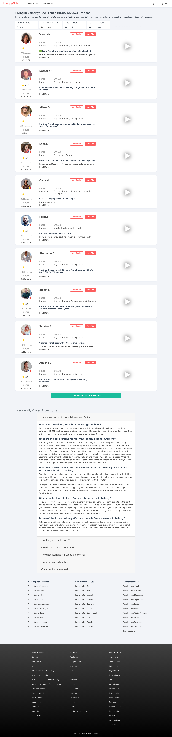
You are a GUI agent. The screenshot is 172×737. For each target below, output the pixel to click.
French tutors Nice (82, 591)
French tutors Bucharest (85, 604)
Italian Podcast (37, 698)
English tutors (114, 671)
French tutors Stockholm (133, 595)
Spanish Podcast (38, 689)
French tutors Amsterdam (38, 604)
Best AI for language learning (43, 671)
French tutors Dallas (83, 609)
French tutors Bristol (131, 604)
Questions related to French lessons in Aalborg (66, 417)
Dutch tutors (114, 666)
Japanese (74, 689)
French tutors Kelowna (132, 609)
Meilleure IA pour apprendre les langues (47, 680)
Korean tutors (114, 698)
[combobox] (26, 26)
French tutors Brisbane (37, 595)
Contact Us (36, 711)
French (73, 675)
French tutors (114, 675)
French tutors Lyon (35, 618)
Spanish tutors (114, 716)
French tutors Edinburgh (38, 622)
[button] (44, 57)
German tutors (114, 680)
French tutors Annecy (131, 618)
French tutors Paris (35, 600)
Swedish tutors (115, 720)
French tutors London (84, 618)
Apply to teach (37, 702)
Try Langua (74, 657)
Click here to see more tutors (86, 396)
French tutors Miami (131, 586)
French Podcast (38, 693)
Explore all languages (78, 711)
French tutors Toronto (84, 622)
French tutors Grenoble (132, 627)
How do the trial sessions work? (58, 547)
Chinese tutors (114, 662)
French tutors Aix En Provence (135, 613)
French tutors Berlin (83, 586)
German (73, 680)
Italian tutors (114, 689)
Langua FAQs (75, 662)
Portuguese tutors (116, 702)
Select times (46, 26)
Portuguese (74, 698)
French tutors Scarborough (86, 613)
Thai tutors (113, 725)
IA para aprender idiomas (41, 675)
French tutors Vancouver (38, 627)
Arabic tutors (114, 657)
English (73, 671)
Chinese (73, 693)
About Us (35, 707)
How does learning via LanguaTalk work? (63, 554)
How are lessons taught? (54, 562)
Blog (33, 666)
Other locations (129, 631)
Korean (73, 702)
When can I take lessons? (54, 569)
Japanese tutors (115, 693)
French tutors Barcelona (132, 591)
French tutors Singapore (38, 586)
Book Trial (90, 34)
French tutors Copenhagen (134, 600)
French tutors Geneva (37, 591)
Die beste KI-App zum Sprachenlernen (46, 684)
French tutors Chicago (84, 627)
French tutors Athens (84, 600)
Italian (72, 684)
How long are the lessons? (55, 540)
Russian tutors (114, 711)
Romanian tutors (115, 707)
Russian (73, 707)
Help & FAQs (36, 662)
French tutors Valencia (84, 595)
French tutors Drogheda (132, 622)
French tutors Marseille (37, 613)
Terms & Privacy (38, 716)
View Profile (76, 34)
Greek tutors (114, 684)
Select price (70, 26)
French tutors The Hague (38, 609)
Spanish (73, 666)
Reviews (35, 657)
